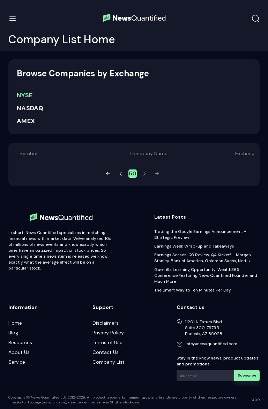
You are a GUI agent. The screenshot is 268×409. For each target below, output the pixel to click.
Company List (108, 362)
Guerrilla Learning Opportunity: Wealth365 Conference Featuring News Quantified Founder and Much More (205, 275)
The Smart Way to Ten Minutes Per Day (192, 290)
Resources (20, 342)
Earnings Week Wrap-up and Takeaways (194, 246)
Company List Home (61, 39)
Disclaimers (105, 323)
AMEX (26, 121)
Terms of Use (107, 342)
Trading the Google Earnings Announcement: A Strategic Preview (200, 234)
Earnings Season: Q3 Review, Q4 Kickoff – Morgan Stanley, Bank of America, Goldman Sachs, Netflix (202, 258)
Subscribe (247, 375)
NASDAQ (30, 108)
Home (15, 323)
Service (16, 362)
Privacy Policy (108, 333)
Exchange (246, 153)
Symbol (28, 153)
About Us (19, 352)
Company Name (149, 153)
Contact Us (105, 352)
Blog (13, 333)
